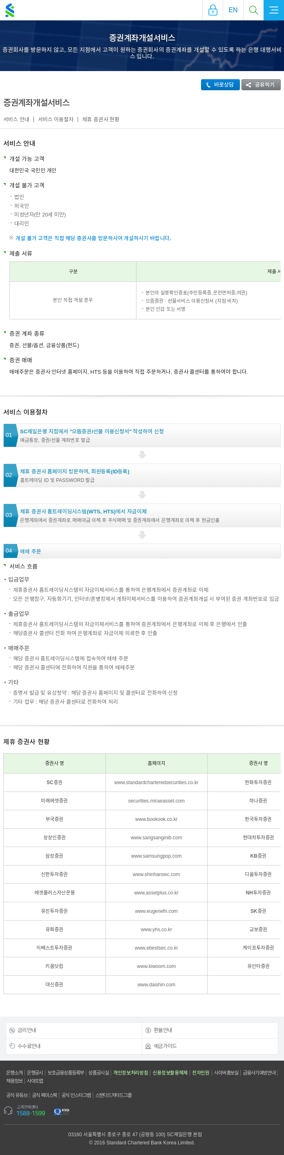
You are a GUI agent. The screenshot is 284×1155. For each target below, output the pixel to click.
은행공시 (35, 1073)
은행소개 (14, 1073)
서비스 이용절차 (56, 119)
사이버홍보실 (226, 1073)
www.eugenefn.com (156, 911)
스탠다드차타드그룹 (113, 1095)
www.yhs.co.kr (156, 929)
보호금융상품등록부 (65, 1073)
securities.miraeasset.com (156, 801)
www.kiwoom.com (156, 966)
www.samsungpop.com (156, 856)
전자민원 (201, 1073)
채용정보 (14, 1081)
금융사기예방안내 (259, 1073)
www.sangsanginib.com (156, 838)
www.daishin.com (156, 985)
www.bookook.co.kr (156, 819)
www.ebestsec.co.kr (156, 948)
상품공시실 (98, 1073)
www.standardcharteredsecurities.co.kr (156, 782)
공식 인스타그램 (76, 1095)
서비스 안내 (16, 119)
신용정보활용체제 (170, 1073)
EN (232, 10)
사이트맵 (35, 1081)
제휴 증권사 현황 (100, 119)
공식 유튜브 (16, 1095)
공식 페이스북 (44, 1095)
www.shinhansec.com (156, 874)
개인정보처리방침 (130, 1073)
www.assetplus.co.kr (156, 893)
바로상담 (217, 85)
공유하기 (258, 85)
